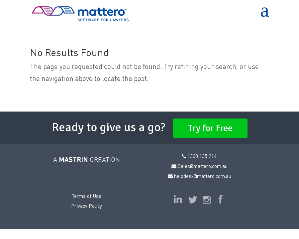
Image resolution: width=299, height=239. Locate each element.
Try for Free (210, 128)
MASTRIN (73, 159)
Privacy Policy (86, 205)
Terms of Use (86, 196)
